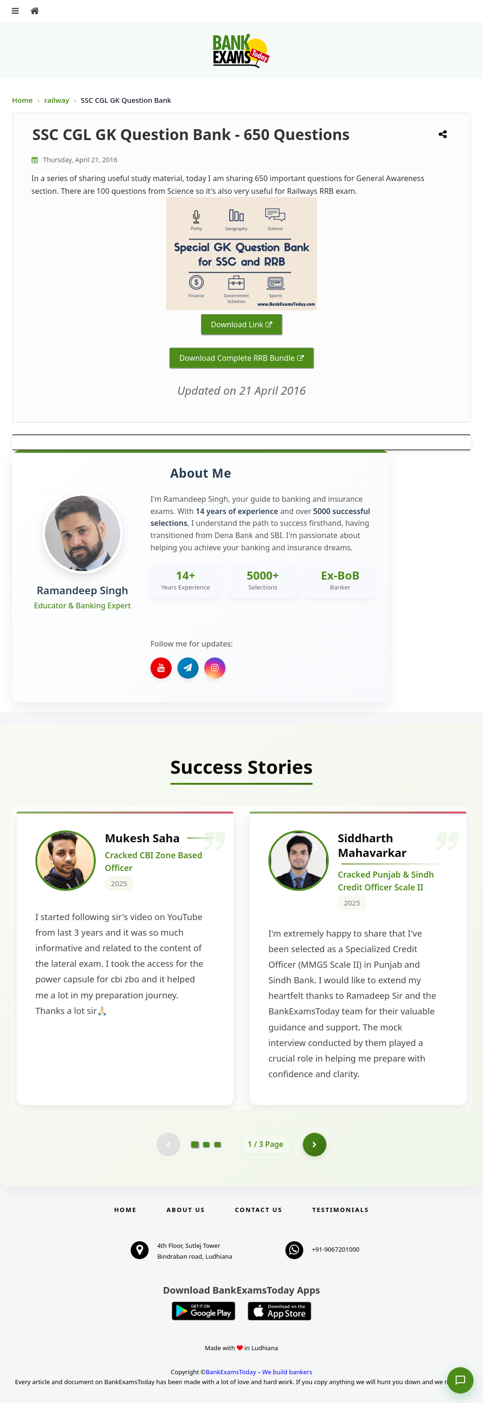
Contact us (258, 1209)
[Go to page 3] (217, 1144)
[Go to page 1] (195, 1144)
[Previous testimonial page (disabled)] (168, 1144)
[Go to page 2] (206, 1144)
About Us (186, 1209)
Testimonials (340, 1209)
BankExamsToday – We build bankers (259, 1372)
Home (22, 100)
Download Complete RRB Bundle (237, 358)
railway (57, 100)
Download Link (237, 324)
